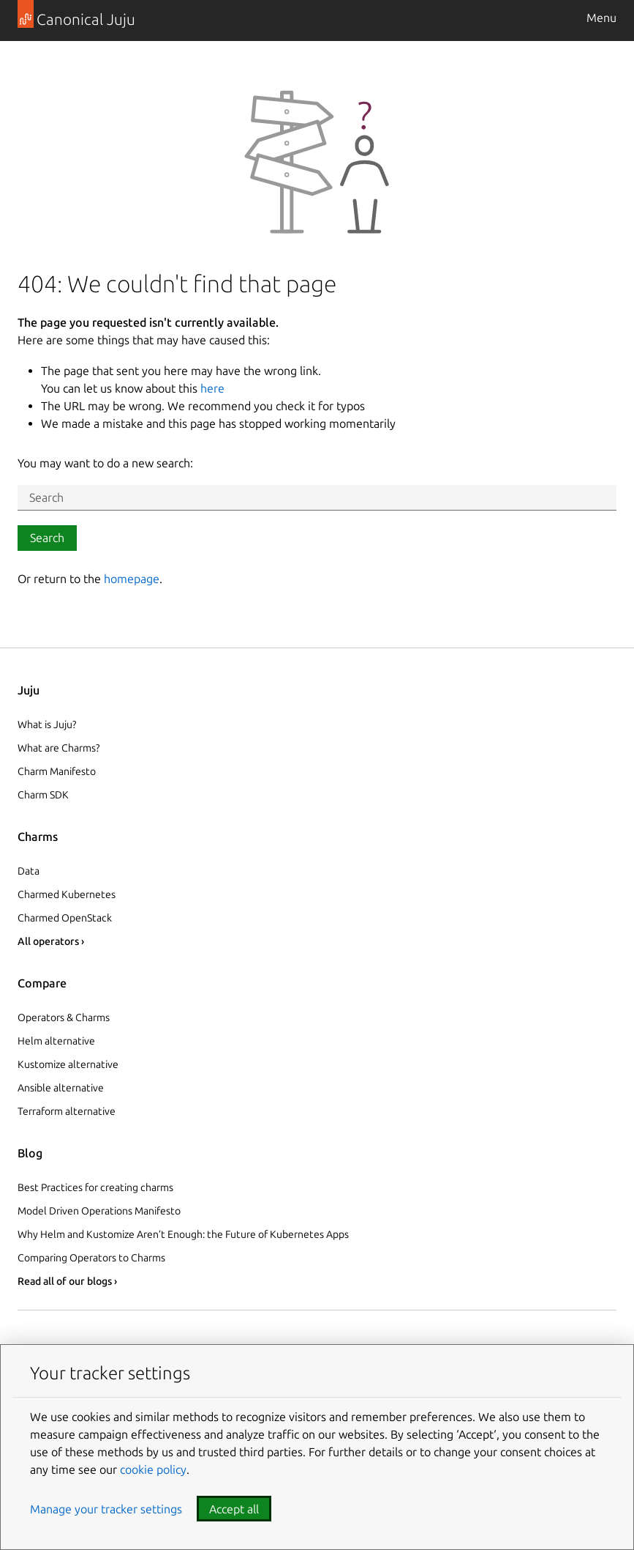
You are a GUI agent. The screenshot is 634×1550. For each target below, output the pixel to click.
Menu (601, 17)
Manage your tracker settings (106, 1509)
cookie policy (153, 1469)
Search (47, 537)
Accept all (234, 1509)
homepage (131, 578)
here (212, 388)
